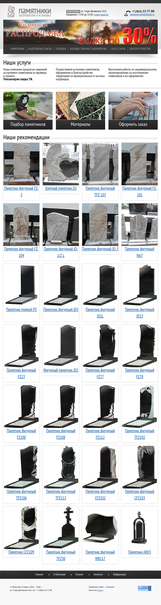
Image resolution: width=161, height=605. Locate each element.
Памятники (17, 49)
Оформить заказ (133, 124)
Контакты (98, 574)
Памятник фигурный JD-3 (100, 249)
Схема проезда (101, 15)
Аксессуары (118, 49)
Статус (100, 590)
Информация (119, 574)
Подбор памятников (28, 124)
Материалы (80, 124)
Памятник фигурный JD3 (60, 309)
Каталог (79, 574)
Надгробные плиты (40, 49)
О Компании (59, 574)
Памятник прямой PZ (21, 309)
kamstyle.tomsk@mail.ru (142, 15)
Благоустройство (139, 49)
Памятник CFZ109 (21, 552)
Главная (39, 574)
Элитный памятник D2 (61, 188)
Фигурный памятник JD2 (60, 370)
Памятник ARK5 (139, 552)
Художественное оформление (88, 49)
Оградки (61, 49)
